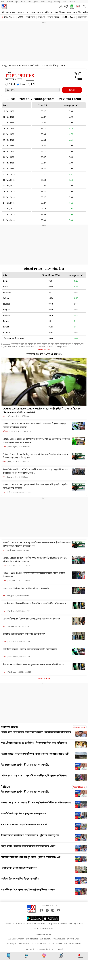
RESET (72, 90)
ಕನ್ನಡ (16, 1)
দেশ (75, 12)
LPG (33, 84)
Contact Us (9, 923)
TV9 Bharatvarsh (16, 939)
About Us (20, 923)
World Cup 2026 (26, 12)
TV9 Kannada (58, 939)
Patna (6, 281)
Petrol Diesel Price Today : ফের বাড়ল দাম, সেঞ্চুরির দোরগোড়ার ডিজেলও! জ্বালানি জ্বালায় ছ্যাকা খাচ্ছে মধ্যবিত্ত (36, 440)
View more (79, 727)
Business (21, 65)
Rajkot (6, 326)
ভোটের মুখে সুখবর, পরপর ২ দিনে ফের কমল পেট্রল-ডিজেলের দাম (30, 649)
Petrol (12, 84)
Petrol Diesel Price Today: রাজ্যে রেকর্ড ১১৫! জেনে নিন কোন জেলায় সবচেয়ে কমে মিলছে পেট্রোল (34, 425)
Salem (6, 298)
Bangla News (8, 65)
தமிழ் (50, 1)
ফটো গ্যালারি (30, 17)
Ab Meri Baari (68, 17)
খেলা (56, 12)
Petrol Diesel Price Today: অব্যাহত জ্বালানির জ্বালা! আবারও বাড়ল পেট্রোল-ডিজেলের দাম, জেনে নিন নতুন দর (36, 456)
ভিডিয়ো (6, 787)
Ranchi (6, 332)
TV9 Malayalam (38, 943)
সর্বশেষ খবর (10, 12)
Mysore (6, 304)
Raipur (6, 321)
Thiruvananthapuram (13, 338)
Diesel (23, 84)
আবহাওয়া (41, 17)
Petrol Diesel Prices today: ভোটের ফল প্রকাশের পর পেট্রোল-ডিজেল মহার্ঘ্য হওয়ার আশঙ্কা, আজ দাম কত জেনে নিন (37, 544)
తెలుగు (22, 1)
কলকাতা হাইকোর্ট (53, 17)
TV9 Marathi (32, 939)
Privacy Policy (76, 923)
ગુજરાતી (36, 1)
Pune (5, 286)
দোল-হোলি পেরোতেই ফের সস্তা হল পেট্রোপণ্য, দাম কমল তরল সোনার (31, 619)
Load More (43, 678)
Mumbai (7, 292)
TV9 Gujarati (73, 939)
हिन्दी (3, 1)
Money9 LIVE (75, 943)
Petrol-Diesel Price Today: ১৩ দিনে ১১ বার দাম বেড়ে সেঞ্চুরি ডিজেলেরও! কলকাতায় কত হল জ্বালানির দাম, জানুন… (36, 471)
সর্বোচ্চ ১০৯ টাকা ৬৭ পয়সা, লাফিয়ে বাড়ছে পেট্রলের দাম (26, 588)
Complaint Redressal (57, 923)
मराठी (29, 1)
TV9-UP (71, 1)
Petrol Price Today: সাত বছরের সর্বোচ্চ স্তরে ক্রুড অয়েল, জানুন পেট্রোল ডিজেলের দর (34, 574)
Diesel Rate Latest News (44, 354)
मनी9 (64, 1)
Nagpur (6, 309)
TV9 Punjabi (11, 943)
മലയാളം (57, 1)
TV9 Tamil (24, 943)
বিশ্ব (80, 12)
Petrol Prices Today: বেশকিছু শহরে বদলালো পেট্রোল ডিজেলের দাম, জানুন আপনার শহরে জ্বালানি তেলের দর (35, 559)
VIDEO (20, 17)
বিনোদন (62, 12)
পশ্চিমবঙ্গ (48, 12)
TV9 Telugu (45, 939)
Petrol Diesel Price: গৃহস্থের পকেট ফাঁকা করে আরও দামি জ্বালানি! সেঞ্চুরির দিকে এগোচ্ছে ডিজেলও (35, 486)
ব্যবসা (69, 12)
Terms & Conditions (43, 928)
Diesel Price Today (37, 65)
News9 (10, 1)
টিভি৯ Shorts (9, 17)
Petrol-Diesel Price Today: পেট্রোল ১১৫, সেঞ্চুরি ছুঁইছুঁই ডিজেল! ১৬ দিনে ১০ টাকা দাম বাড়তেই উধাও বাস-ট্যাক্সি (42, 410)
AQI (66, 6)
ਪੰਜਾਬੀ (43, 1)
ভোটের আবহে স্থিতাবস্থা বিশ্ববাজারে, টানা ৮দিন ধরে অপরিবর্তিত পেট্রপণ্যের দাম (34, 603)
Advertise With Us (36, 923)
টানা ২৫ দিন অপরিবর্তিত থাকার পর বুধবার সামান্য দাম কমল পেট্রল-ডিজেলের (33, 664)
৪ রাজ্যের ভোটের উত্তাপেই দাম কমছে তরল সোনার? (24, 634)
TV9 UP (50, 943)
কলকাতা (40, 12)
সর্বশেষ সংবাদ (9, 727)
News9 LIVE (61, 943)
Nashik (6, 315)
